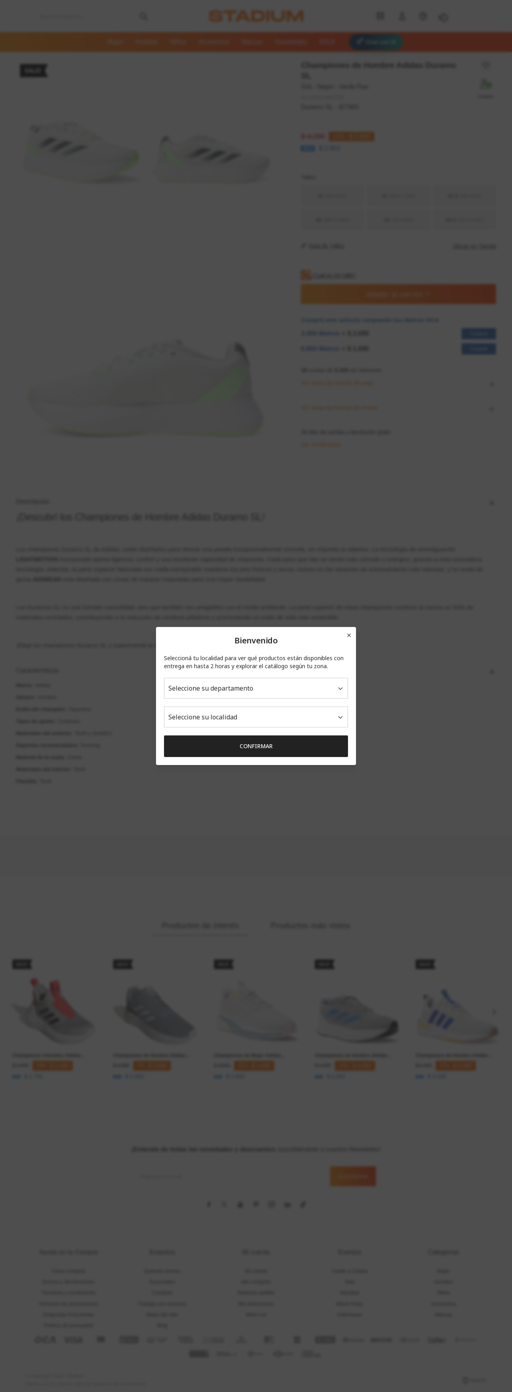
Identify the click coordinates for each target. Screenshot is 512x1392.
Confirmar (256, 746)
